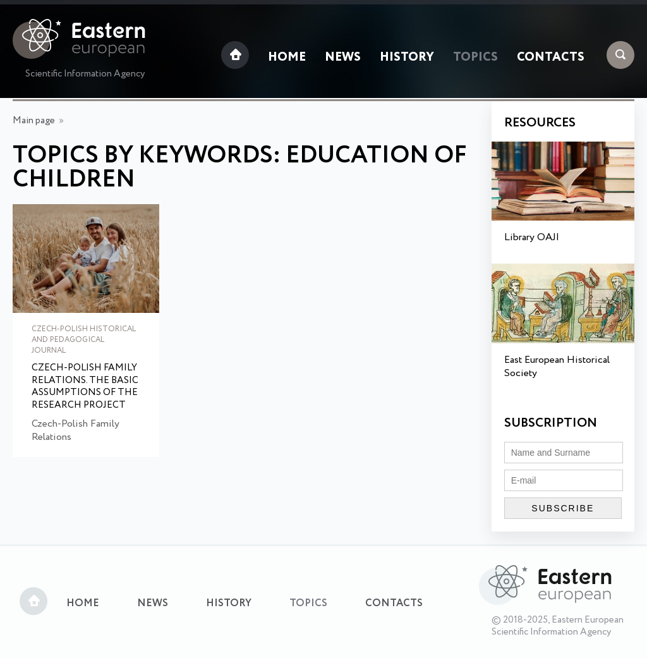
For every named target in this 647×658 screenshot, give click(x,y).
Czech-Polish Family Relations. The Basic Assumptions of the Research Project (85, 386)
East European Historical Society (557, 367)
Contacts (550, 57)
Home (287, 57)
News (343, 57)
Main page (34, 121)
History (407, 57)
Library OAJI (531, 237)
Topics (475, 57)
